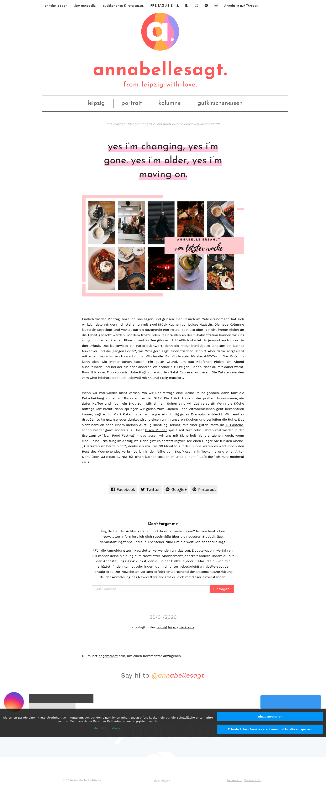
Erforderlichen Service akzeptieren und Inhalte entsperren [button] (270, 729)
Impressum (234, 780)
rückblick (186, 627)
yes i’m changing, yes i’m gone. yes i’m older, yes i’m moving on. (163, 161)
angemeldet (108, 656)
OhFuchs (95, 780)
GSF (207, 356)
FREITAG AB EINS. (164, 5)
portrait (131, 103)
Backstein (132, 398)
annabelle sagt (56, 5)
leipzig (96, 103)
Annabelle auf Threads (241, 5)
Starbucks (110, 457)
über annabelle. (84, 5)
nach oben (162, 780)
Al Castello (234, 425)
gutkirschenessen (220, 103)
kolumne (169, 103)
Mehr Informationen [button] (108, 728)
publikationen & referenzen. (123, 5)
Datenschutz (252, 780)
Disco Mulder (156, 430)
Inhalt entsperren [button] (269, 716)
